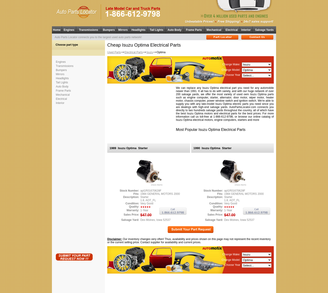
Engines (69, 30)
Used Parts (114, 52)
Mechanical (214, 30)
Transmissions (88, 30)
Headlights (138, 30)
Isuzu (149, 52)
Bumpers (109, 30)
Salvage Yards (264, 30)
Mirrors (123, 30)
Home (56, 30)
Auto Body (174, 30)
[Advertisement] (74, 178)
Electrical (232, 30)
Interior (246, 30)
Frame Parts (194, 30)
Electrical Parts (133, 52)
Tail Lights (156, 30)
